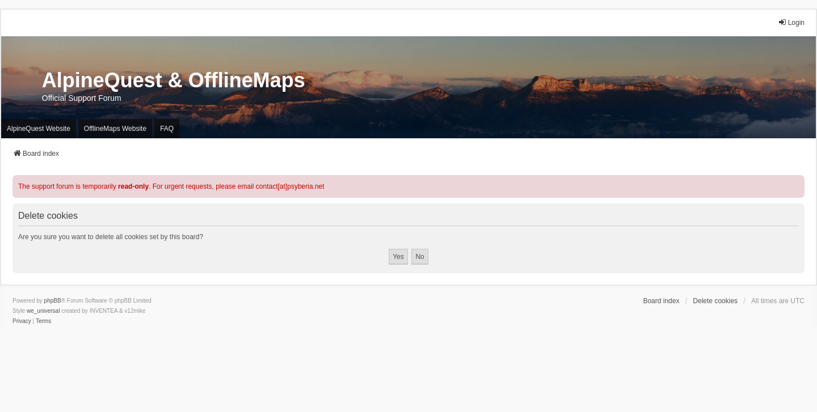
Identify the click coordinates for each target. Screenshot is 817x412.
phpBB (52, 301)
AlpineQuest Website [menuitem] (38, 129)
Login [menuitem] (791, 22)
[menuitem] (21, 321)
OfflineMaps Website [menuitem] (115, 129)
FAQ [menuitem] (167, 129)
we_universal (43, 311)
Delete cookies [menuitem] (715, 301)
